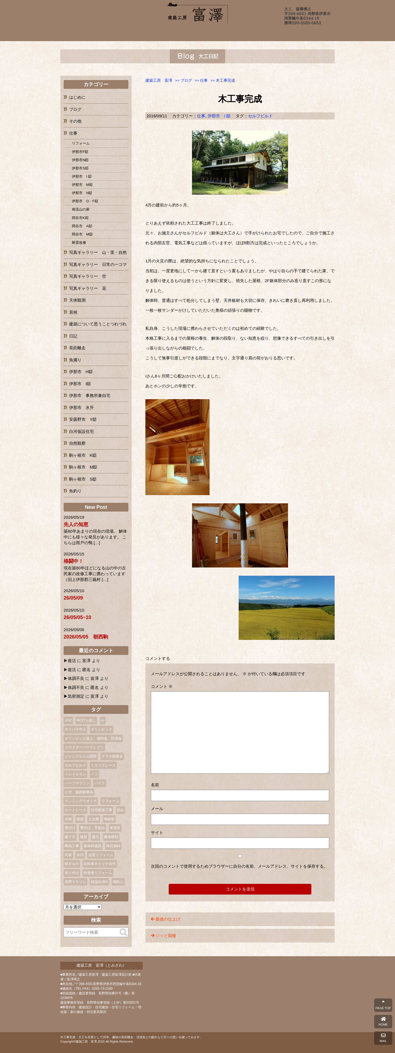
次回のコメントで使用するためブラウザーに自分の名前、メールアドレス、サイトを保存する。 (239, 866)
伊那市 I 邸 (219, 115)
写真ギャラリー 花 (87, 288)
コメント (162, 686)
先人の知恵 (76, 524)
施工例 (164, 33)
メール (157, 808)
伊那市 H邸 (81, 371)
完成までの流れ (198, 33)
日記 (73, 336)
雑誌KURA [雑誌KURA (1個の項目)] (99, 882)
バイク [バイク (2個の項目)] (99, 783)
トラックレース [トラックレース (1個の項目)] (103, 765)
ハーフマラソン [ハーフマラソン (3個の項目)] (77, 783)
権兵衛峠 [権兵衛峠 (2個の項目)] (113, 846)
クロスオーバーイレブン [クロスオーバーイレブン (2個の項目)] (84, 747)
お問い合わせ (295, 33)
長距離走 (77, 347)
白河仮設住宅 (81, 431)
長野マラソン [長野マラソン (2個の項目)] (75, 882)
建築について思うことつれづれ (98, 324)
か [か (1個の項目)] (103, 720)
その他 (75, 121)
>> (183, 80)
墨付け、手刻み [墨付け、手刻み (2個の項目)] (92, 828)
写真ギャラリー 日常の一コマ (98, 264)
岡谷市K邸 (80, 218)
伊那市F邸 (80, 152)
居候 (73, 312)
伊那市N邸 (80, 160)
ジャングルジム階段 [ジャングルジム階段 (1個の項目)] (81, 756)
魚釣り (75, 491)
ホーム (99, 33)
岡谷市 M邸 (82, 234)
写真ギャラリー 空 (87, 276)
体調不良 (76, 678)
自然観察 (77, 443)
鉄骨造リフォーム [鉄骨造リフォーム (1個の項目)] (98, 873)
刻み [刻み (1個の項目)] (120, 810)
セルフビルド (260, 115)
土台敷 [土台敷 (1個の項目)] (93, 819)
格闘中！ (73, 561)
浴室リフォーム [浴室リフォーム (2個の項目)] (100, 855)
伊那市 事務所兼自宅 (89, 395)
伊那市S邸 (80, 168)
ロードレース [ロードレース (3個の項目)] (75, 810)
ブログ (265, 33)
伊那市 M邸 (82, 185)
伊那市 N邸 (82, 193)
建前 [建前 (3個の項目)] (83, 837)
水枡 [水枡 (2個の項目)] (80, 855)
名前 (155, 784)
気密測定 (76, 696)
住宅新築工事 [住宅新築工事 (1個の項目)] (101, 810)
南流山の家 (81, 209)
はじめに (77, 97)
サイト (157, 832)
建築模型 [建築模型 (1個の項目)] (111, 837)
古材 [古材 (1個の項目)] (68, 819)
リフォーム (81, 143)
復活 (72, 660)
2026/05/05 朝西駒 (86, 637)
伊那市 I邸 (80, 383)
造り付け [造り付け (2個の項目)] (72, 873)
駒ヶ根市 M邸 (83, 467)
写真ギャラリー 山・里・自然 (98, 252)
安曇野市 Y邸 (83, 419)
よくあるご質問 (235, 33)
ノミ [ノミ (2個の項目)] (94, 774)
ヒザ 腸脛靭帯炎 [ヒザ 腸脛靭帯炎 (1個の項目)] (79, 792)
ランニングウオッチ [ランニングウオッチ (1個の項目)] (81, 801)
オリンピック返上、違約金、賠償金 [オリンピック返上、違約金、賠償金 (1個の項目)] (93, 738)
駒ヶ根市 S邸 (83, 479)
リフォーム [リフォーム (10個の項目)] (110, 801)
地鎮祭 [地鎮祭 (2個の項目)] (109, 819)
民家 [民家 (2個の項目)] (68, 855)
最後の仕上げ (168, 919)
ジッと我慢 (166, 935)
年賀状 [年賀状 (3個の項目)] (115, 828)
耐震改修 (79, 242)
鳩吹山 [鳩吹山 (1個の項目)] (118, 882)
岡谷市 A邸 (82, 226)
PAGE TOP (383, 1005)
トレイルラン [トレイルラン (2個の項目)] (75, 774)
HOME (383, 1021)
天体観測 (77, 300)
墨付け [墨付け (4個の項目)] (70, 828)
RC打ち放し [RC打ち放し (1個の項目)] (86, 720)
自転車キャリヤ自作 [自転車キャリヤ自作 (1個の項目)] (100, 864)
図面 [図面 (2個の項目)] (80, 819)
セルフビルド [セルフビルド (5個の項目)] (75, 765)
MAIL (383, 1038)
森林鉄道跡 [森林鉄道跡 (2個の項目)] (92, 846)
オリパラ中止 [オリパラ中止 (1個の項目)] (75, 729)
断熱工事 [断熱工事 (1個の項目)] (72, 846)
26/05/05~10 (77, 617)
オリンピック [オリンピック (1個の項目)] (101, 729)
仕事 (201, 115)
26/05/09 (73, 598)
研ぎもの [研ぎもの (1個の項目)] (72, 864)
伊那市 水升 (81, 407)
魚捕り (75, 359)
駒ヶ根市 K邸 (83, 455)
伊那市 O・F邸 (85, 201)
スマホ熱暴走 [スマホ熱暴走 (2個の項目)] (112, 756)
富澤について (133, 33)
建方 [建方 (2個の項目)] (95, 837)
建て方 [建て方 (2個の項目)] (70, 837)
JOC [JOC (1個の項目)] (68, 720)
